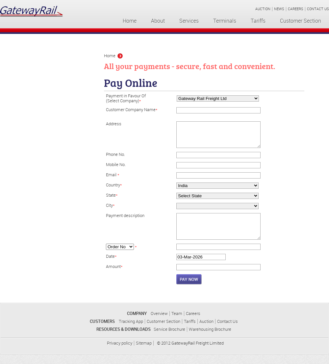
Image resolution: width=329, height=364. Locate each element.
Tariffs (258, 21)
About (158, 21)
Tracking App (131, 331)
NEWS (279, 9)
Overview (159, 323)
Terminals (224, 21)
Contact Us (227, 331)
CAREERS (295, 9)
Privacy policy (119, 353)
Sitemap (144, 353)
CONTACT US (318, 9)
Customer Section (300, 21)
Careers (193, 323)
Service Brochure (169, 339)
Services (189, 21)
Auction (206, 331)
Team (176, 323)
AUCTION (262, 9)
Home (130, 21)
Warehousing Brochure (210, 339)
